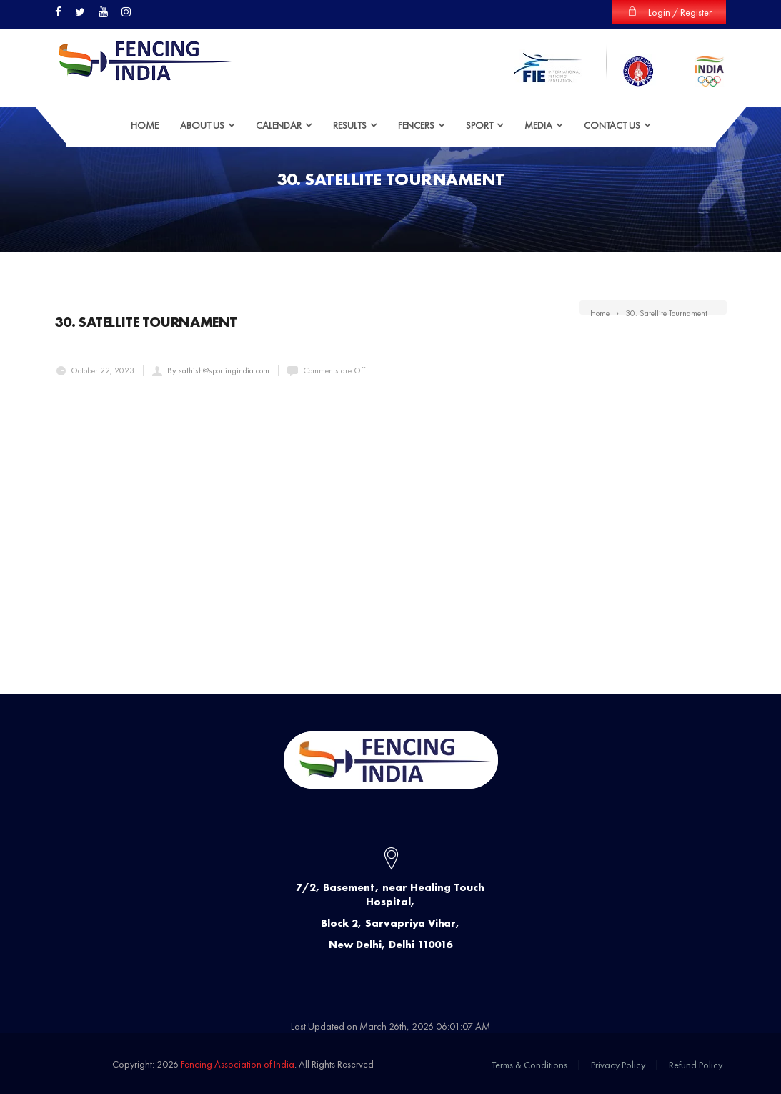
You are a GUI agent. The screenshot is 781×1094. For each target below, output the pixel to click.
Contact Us (612, 125)
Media (538, 125)
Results (350, 125)
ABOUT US (202, 125)
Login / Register (669, 12)
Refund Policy (695, 1064)
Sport (479, 125)
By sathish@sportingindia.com (218, 370)
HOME (145, 125)
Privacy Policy (618, 1064)
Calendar (279, 125)
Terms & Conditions (529, 1064)
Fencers (416, 125)
